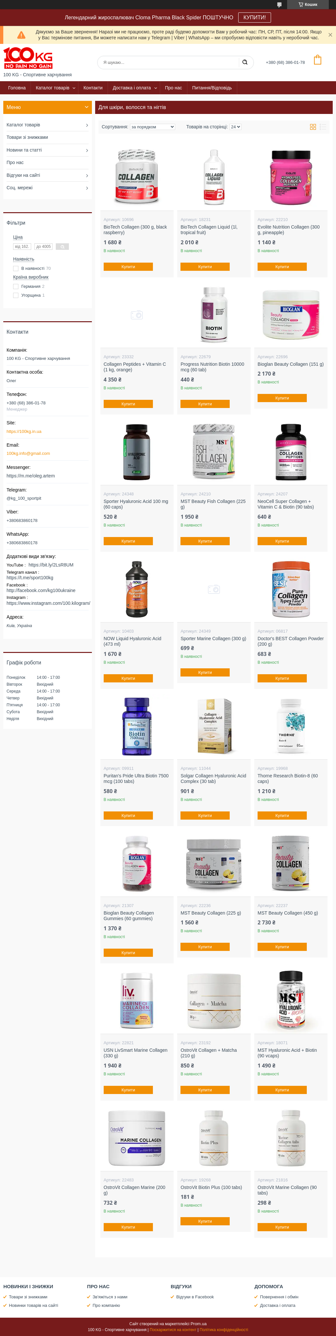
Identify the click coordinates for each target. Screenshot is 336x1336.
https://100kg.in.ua (24, 431)
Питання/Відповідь (212, 87)
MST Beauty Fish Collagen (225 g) (212, 504)
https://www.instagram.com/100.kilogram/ (48, 603)
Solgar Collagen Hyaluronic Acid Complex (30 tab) (213, 778)
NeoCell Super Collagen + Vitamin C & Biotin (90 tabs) (286, 504)
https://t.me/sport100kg (30, 577)
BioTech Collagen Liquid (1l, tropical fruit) (209, 229)
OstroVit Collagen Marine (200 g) (134, 1190)
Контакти (92, 87)
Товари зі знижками (27, 137)
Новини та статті (24, 150)
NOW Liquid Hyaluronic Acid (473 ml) (132, 641)
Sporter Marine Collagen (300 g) (213, 638)
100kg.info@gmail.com (28, 453)
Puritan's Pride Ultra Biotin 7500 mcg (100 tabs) (136, 778)
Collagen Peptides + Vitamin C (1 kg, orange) (135, 367)
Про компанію (106, 1305)
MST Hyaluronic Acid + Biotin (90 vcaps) (287, 1053)
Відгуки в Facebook (195, 1296)
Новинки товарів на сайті (33, 1305)
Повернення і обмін (279, 1296)
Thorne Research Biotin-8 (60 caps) (288, 778)
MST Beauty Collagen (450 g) (288, 913)
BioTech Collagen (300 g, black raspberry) (135, 229)
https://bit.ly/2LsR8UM (51, 564)
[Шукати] (245, 62)
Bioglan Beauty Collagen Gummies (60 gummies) (129, 915)
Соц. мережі (19, 187)
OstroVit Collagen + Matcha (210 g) (208, 1053)
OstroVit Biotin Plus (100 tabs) (211, 1187)
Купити (128, 266)
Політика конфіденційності (224, 1329)
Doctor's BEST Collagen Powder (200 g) (291, 641)
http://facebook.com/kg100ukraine (41, 590)
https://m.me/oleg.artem (31, 475)
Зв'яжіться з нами (110, 1296)
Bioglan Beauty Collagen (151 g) (291, 364)
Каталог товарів (52, 87)
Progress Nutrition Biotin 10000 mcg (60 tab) (212, 367)
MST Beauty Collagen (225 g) (210, 913)
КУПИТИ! (254, 17)
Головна (17, 87)
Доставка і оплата (132, 87)
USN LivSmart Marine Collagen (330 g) (136, 1053)
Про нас (173, 87)
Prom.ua (199, 1323)
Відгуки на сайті (23, 175)
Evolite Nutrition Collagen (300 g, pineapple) (289, 229)
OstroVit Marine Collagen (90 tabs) (287, 1190)
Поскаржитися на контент (173, 1329)
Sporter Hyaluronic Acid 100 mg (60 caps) (136, 504)
